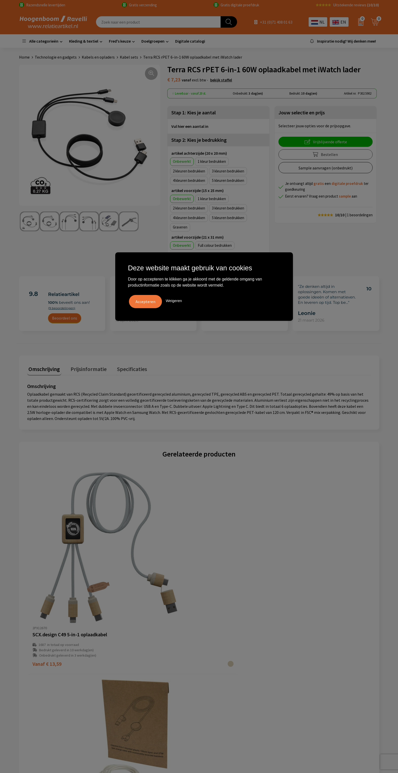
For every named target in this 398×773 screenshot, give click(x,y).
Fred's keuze (120, 41)
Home (24, 57)
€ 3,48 (217, 585)
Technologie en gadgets (56, 57)
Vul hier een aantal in (189, 126)
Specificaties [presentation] (125, 367)
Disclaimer (214, 663)
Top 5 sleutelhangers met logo (322, 655)
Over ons (123, 640)
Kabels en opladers (98, 57)
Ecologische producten (315, 670)
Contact (123, 655)
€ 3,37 (131, 585)
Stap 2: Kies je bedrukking (199, 140)
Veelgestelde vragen (133, 647)
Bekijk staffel (221, 80)
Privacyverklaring (220, 655)
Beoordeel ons (64, 318)
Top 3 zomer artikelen (314, 647)
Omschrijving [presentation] (43, 367)
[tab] (43, 369)
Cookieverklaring (220, 647)
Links (120, 663)
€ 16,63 (304, 585)
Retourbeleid (127, 678)
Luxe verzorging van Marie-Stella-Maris (328, 678)
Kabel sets (129, 57)
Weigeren (174, 300)
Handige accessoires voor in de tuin (325, 640)
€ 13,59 (46, 585)
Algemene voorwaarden (225, 640)
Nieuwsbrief (126, 670)
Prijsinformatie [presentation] (84, 367)
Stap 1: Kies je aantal (193, 112)
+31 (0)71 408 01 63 (276, 22)
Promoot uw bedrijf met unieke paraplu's (330, 663)
